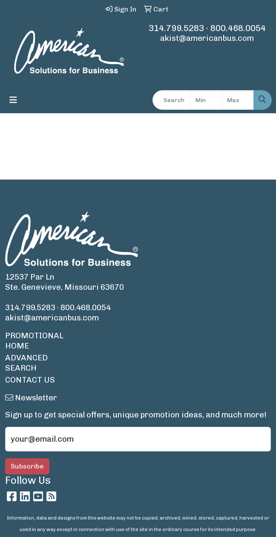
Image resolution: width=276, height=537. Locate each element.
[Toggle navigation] (13, 100)
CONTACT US (30, 380)
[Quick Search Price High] (238, 100)
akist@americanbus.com (207, 38)
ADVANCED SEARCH (26, 363)
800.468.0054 (238, 28)
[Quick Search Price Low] (206, 100)
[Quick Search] (171, 100)
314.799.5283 (176, 28)
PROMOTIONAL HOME (34, 341)
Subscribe (27, 466)
